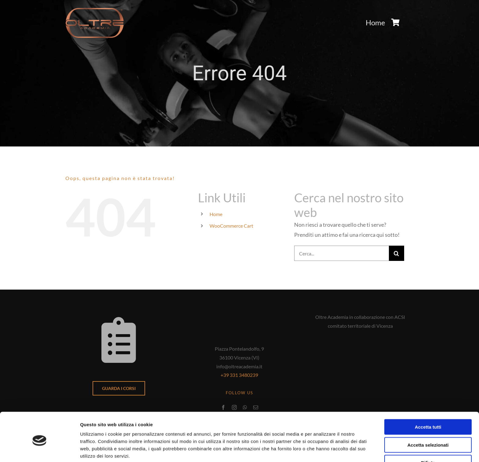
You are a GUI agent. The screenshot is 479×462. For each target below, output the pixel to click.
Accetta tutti (428, 401)
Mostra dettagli (321, 450)
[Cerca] (396, 253)
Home (216, 214)
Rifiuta (428, 436)
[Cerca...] (341, 253)
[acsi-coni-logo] (360, 338)
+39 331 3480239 (239, 375)
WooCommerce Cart (231, 226)
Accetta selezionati (427, 419)
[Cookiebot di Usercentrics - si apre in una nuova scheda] (39, 450)
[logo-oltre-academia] (94, 10)
